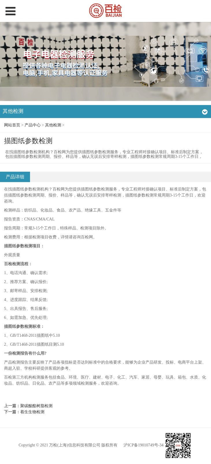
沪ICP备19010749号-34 (143, 445)
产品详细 (15, 176)
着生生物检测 (32, 412)
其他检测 (53, 125)
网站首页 (12, 125)
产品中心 (33, 125)
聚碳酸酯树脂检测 (36, 406)
